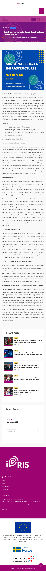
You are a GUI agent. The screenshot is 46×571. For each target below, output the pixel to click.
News (3, 480)
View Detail (11, 431)
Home (3, 38)
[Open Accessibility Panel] (41, 566)
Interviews (5, 489)
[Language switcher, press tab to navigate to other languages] (23, 3)
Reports (4, 483)
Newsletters (5, 486)
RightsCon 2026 (12, 422)
